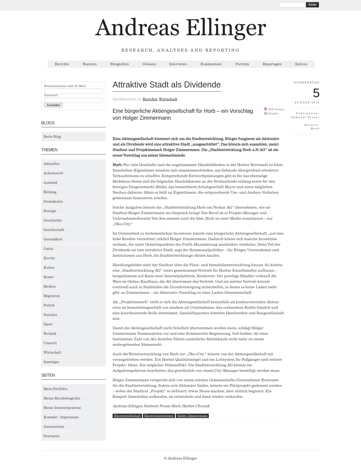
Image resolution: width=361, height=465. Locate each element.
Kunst (49, 277)
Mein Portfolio (55, 389)
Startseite (52, 436)
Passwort (51, 95)
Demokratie (53, 201)
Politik (49, 305)
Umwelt (50, 343)
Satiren (301, 64)
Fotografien (119, 64)
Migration (52, 296)
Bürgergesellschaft (127, 415)
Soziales (50, 315)
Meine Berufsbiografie (62, 398)
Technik (50, 333)
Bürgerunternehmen (159, 415)
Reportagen (272, 64)
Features (90, 64)
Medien (50, 286)
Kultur (49, 267)
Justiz (48, 249)
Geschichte (53, 220)
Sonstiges (51, 362)
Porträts (242, 64)
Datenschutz (54, 426)
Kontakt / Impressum (61, 417)
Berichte (62, 64)
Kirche (49, 258)
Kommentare (211, 64)
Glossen (149, 64)
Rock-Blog (52, 136)
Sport (48, 324)
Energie (50, 211)
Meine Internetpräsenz (62, 408)
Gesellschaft (54, 230)
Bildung (50, 192)
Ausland (50, 182)
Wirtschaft (52, 352)
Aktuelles (51, 164)
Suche (312, 4)
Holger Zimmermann (192, 415)
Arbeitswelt (53, 173)
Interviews (178, 64)
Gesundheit (53, 239)
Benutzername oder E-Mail (65, 86)
